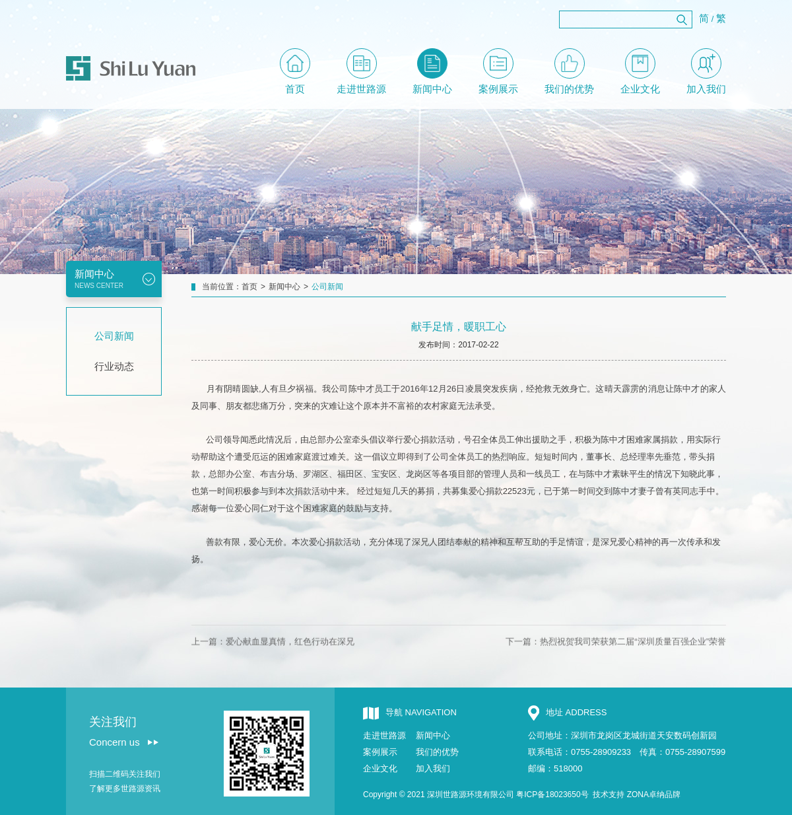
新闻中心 (432, 71)
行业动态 (114, 366)
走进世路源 (361, 71)
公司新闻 (114, 335)
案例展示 (498, 71)
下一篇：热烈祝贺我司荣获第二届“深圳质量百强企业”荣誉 (616, 657)
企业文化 (640, 71)
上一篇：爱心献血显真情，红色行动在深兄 (272, 657)
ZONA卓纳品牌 (653, 794)
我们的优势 (569, 71)
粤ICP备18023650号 (552, 794)
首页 (295, 71)
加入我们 (706, 71)
